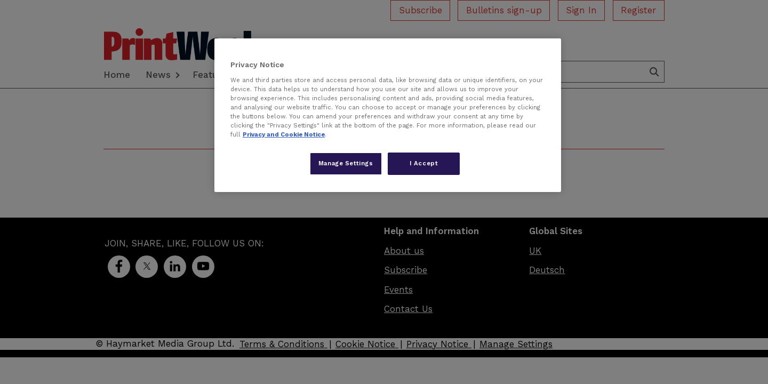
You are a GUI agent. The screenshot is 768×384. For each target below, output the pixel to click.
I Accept (424, 163)
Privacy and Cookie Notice (284, 134)
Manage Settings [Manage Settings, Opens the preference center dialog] (345, 163)
